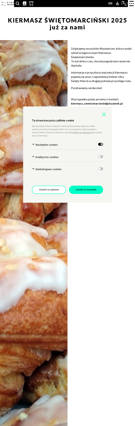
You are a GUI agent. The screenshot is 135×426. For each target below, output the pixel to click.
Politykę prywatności (82, 132)
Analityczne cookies (45, 157)
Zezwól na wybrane (49, 189)
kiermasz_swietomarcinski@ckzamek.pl (97, 103)
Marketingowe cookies (47, 169)
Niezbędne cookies (45, 144)
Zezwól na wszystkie (86, 189)
